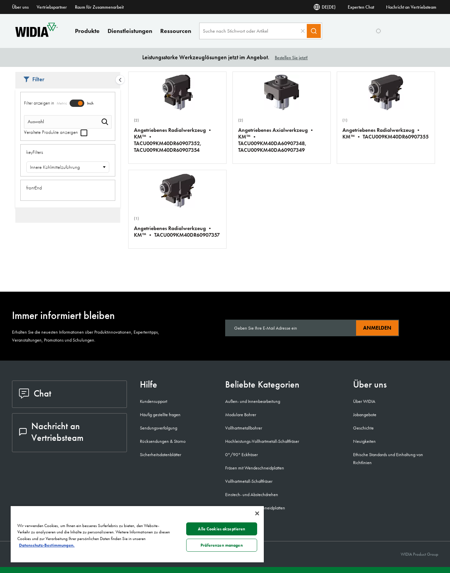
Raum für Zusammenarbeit (99, 7)
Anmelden (377, 327)
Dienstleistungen (130, 31)
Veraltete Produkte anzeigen (55, 132)
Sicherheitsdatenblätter (160, 454)
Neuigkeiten (364, 441)
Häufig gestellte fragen (160, 415)
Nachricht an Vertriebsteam (411, 7)
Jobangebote (364, 415)
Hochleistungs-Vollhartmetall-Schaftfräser (262, 441)
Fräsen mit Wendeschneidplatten (254, 468)
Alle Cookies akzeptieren (221, 529)
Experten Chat (361, 7)
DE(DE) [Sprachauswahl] (324, 7)
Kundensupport (153, 401)
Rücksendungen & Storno (163, 441)
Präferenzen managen (221, 545)
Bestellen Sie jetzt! (291, 58)
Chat (35, 393)
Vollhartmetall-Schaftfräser (248, 481)
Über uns (20, 7)
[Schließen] (257, 513)
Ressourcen (175, 31)
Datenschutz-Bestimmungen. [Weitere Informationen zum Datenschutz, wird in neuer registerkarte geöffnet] (47, 545)
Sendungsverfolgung (158, 428)
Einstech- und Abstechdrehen (251, 494)
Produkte (87, 31)
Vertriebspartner (52, 7)
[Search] (314, 31)
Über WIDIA (364, 401)
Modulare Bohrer (240, 415)
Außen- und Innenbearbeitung (252, 401)
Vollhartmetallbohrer (243, 428)
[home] (36, 35)
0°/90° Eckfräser (241, 454)
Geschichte (363, 428)
